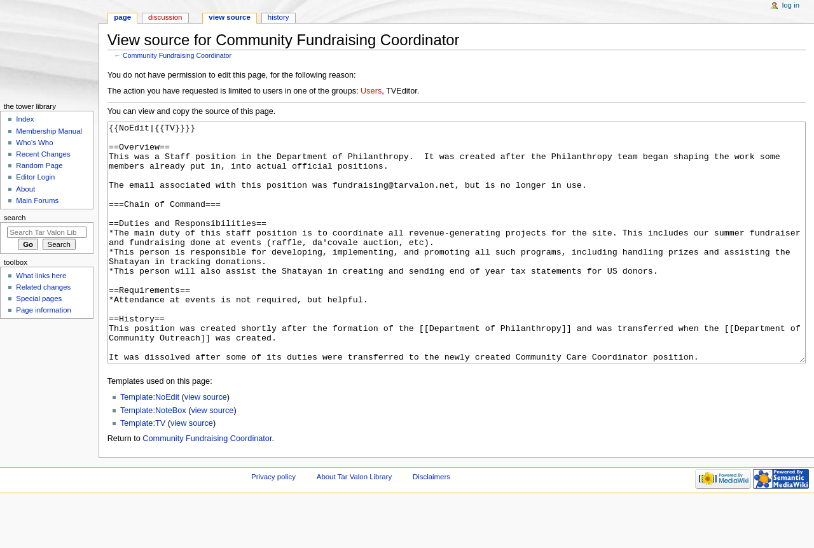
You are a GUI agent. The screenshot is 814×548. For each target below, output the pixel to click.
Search (15, 217)
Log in (790, 5)
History (278, 17)
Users (371, 91)
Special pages (39, 298)
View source (230, 17)
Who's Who (34, 142)
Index (25, 119)
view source (205, 444)
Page (122, 17)
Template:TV (142, 471)
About (25, 189)
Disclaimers (431, 524)
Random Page (39, 165)
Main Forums (37, 200)
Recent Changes (43, 154)
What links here (41, 275)
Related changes (43, 287)
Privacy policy (273, 524)
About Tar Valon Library (354, 524)
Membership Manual (49, 131)
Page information (43, 310)
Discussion (165, 17)
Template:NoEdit (149, 444)
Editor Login (35, 177)
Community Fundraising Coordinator (177, 55)
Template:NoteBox (153, 458)
